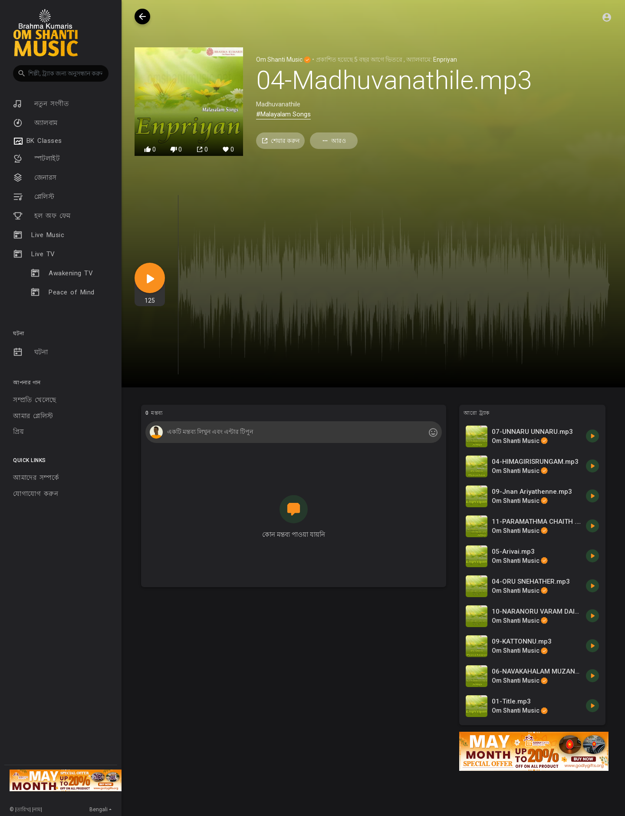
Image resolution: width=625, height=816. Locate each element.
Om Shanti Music (283, 59)
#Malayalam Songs (283, 114)
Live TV (34, 254)
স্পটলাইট (36, 158)
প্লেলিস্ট (33, 197)
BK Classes (37, 141)
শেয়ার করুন (280, 141)
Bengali (98, 809)
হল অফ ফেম (42, 216)
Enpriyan (445, 59)
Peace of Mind (62, 292)
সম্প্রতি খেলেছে (34, 400)
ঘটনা (30, 352)
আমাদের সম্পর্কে (36, 478)
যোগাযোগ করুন (35, 494)
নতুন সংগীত (41, 104)
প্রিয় (18, 432)
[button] (61, 73)
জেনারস (35, 177)
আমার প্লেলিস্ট (33, 416)
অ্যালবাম (35, 123)
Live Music (38, 235)
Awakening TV (61, 273)
